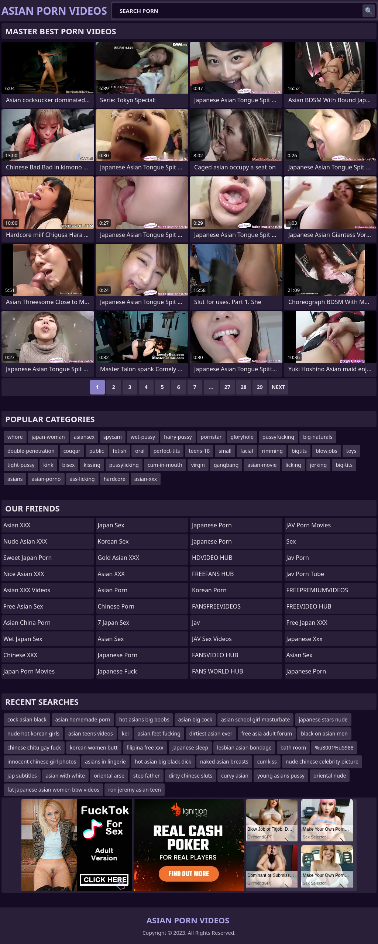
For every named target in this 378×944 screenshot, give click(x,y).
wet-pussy (143, 436)
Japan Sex (111, 525)
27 (227, 386)
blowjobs (326, 450)
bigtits (299, 450)
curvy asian (234, 775)
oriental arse (109, 775)
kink (48, 464)
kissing (91, 464)
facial (246, 450)
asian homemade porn (82, 719)
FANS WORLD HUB (217, 671)
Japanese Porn (118, 655)
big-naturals (317, 436)
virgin (198, 464)
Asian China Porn (27, 623)
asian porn (113, 590)
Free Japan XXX (306, 623)
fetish (120, 450)
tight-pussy (20, 464)
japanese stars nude (323, 719)
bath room (293, 747)
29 (260, 386)
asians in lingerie (105, 761)
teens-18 (199, 450)
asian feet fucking (159, 733)
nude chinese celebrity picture (322, 761)
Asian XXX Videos (26, 590)
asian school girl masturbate (255, 719)
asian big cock (195, 719)
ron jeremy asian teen (134, 789)
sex (291, 541)
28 (244, 386)
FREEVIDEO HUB (308, 606)
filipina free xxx (145, 747)
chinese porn (116, 606)
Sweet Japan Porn (27, 558)
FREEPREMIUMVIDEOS (317, 590)
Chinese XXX (20, 655)
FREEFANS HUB (213, 574)
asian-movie (261, 464)
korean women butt (94, 747)
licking (293, 464)
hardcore (115, 478)
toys (351, 450)
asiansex (84, 436)
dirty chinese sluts (190, 775)
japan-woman (48, 436)
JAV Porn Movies (308, 525)
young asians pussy (281, 775)
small (225, 450)
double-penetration (31, 450)
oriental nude (329, 775)
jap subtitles (22, 775)
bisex (68, 464)
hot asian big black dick (163, 761)
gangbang (226, 464)
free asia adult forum (266, 733)
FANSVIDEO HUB (215, 655)
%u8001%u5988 (334, 747)
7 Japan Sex (113, 623)
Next (278, 386)
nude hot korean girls (33, 733)
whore (15, 436)
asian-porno (46, 478)
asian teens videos (90, 733)
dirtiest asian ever (211, 733)
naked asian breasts (224, 761)
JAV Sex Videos (212, 639)
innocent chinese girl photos (41, 761)
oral (139, 450)
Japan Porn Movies (29, 671)
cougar (71, 450)
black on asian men (324, 733)
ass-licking (82, 478)
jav (196, 623)
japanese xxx (304, 639)
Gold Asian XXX (119, 558)
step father (146, 775)
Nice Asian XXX (23, 574)
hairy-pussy (178, 436)
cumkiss (267, 761)
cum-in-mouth (165, 464)
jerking (318, 464)
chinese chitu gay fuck (34, 747)
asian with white (65, 775)
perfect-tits (167, 450)
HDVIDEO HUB (212, 558)
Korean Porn (209, 590)
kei (125, 733)
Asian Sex (111, 639)
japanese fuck (117, 671)
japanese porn (212, 525)
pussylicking (124, 464)
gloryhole (242, 436)
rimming (272, 450)
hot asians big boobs (144, 719)
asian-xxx (145, 478)
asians (15, 478)
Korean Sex (113, 541)
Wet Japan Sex (22, 639)
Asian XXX (16, 525)
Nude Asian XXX (25, 541)
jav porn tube (305, 574)
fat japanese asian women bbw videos (53, 789)
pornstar (211, 436)
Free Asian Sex (23, 606)
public (96, 450)
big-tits (344, 464)
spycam (112, 436)
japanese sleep (190, 747)
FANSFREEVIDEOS (216, 606)
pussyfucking (278, 436)
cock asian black (27, 719)
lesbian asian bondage (244, 747)
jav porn (297, 558)
